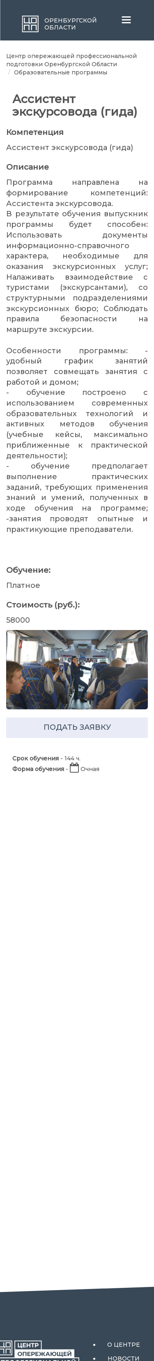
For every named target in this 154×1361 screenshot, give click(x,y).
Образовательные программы (60, 72)
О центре (123, 1344)
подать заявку (77, 727)
